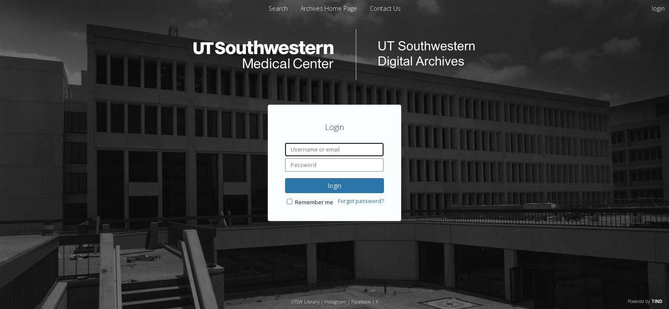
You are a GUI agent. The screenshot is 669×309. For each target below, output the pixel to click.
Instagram (335, 301)
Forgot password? (361, 201)
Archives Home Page (330, 8)
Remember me (314, 202)
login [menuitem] (658, 8)
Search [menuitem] (278, 8)
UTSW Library (305, 301)
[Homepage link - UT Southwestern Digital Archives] (334, 77)
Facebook (361, 301)
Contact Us (385, 8)
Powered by (645, 301)
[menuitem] (329, 8)
